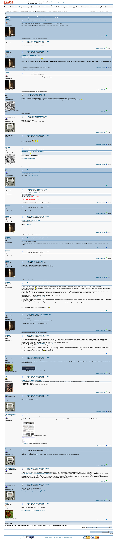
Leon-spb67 (17, 7)
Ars (6, 376)
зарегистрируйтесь (62, 2)
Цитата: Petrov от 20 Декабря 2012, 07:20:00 (31, 380)
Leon (6, 116)
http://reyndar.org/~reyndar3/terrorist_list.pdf (33, 491)
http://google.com (33, 175)
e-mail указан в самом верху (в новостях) (39, 314)
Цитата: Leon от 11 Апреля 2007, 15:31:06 (31, 192)
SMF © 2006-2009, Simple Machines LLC (63, 537)
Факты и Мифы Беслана (11, 11)
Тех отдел (34, 11)
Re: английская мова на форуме (37, 116)
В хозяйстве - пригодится (35, 261)
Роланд (7, 205)
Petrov (7, 357)
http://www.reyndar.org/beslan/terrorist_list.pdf (34, 510)
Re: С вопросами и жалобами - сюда (38, 41)
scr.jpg (23, 370)
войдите (52, 2)
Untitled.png (25, 435)
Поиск (58, 5)
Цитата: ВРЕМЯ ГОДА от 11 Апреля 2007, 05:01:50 (33, 151)
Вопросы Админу (42, 11)
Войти (61, 5)
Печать (110, 13)
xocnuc (7, 41)
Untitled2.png (25, 443)
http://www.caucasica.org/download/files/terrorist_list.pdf (36, 473)
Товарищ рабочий (10, 414)
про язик (31, 148)
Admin (7, 19)
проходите (28, 224)
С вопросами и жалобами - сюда (59, 11)
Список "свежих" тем (35, 73)
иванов (7, 94)
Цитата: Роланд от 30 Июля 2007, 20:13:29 (31, 220)
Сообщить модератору (100, 35)
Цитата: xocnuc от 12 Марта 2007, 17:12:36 (31, 55)
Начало (49, 5)
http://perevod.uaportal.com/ (29, 158)
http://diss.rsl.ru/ (40, 296)
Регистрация (66, 5)
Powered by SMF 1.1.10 (50, 537)
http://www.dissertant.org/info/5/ (45, 343)
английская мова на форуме (37, 94)
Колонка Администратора (24, 11)
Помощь (54, 5)
